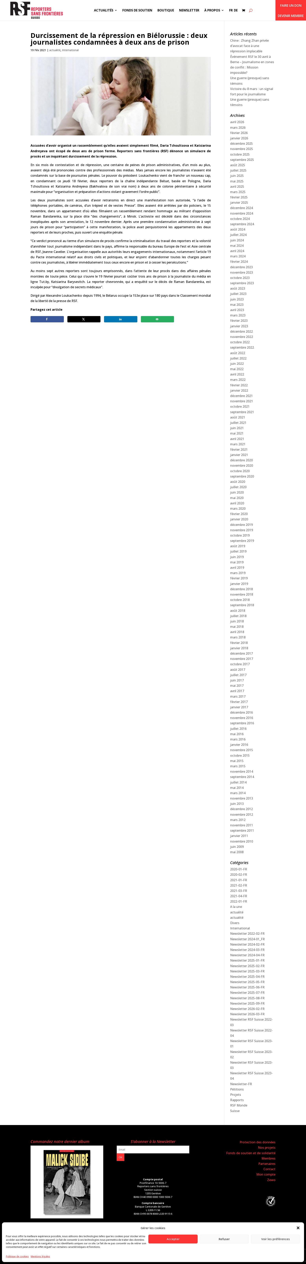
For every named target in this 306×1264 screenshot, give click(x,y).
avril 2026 (237, 122)
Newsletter (189, 10)
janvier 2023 (239, 326)
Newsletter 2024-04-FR (247, 955)
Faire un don (290, 5)
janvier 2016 (239, 744)
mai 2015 (237, 761)
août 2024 (237, 229)
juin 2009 (237, 847)
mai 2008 (237, 852)
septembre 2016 (242, 723)
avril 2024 (237, 251)
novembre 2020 (241, 465)
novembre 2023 (241, 272)
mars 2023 (238, 315)
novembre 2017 (241, 659)
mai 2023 (237, 304)
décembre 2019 (241, 525)
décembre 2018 (241, 589)
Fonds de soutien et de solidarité (250, 1153)
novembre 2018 (241, 594)
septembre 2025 (242, 160)
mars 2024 (238, 256)
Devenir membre (291, 16)
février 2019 (239, 578)
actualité (54, 50)
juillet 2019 (238, 551)
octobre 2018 (240, 600)
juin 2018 (237, 621)
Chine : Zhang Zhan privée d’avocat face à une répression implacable (249, 45)
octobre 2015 (240, 755)
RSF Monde (238, 1105)
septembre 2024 (242, 224)
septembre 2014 (242, 777)
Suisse (235, 1111)
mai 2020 (237, 498)
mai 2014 (237, 787)
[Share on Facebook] (47, 319)
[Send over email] (157, 319)
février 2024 (239, 261)
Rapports (237, 1100)
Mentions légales (40, 1256)
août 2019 (237, 546)
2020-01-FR (238, 869)
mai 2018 (237, 626)
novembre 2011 (241, 825)
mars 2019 (238, 573)
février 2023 (239, 320)
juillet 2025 (238, 170)
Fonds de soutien (137, 10)
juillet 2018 (238, 616)
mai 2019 (237, 562)
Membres (268, 1158)
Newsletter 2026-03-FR (247, 1014)
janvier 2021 (239, 455)
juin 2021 (237, 428)
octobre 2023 (240, 278)
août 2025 (237, 165)
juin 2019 (237, 557)
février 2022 (239, 385)
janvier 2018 (239, 648)
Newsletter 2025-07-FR (247, 992)
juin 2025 (237, 176)
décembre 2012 (241, 809)
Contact (269, 1169)
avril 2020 (237, 503)
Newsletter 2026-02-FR (247, 1009)
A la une (236, 907)
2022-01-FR (238, 901)
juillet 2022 (238, 358)
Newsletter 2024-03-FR (247, 950)
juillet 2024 (238, 235)
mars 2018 (238, 637)
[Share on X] (83, 319)
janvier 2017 (239, 707)
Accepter (173, 1239)
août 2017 (237, 669)
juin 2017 (237, 680)
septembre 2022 (242, 347)
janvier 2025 (239, 202)
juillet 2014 (238, 782)
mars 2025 (238, 192)
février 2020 (239, 514)
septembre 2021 (242, 412)
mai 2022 (237, 369)
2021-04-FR (238, 896)
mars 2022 (238, 379)
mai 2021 (237, 433)
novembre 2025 (241, 149)
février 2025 (239, 197)
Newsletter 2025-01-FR (247, 960)
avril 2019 (237, 567)
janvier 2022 (239, 390)
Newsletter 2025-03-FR (247, 971)
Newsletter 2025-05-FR (247, 982)
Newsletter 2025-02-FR (247, 966)
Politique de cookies (17, 1256)
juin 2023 (237, 299)
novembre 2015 (241, 750)
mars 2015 (238, 766)
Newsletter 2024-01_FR (247, 939)
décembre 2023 (241, 267)
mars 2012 (238, 820)
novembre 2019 (241, 530)
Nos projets (266, 1147)
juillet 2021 (238, 422)
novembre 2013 (241, 798)
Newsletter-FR (241, 1084)
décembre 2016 (241, 712)
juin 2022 (237, 363)
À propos (212, 10)
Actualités (103, 10)
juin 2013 (237, 803)
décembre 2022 (241, 331)
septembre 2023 (242, 283)
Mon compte (265, 1174)
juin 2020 (237, 492)
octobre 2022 (240, 342)
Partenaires (266, 1164)
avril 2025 (237, 186)
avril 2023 (237, 310)
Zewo (271, 1180)
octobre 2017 (240, 664)
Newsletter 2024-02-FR (247, 944)
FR (231, 10)
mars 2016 (238, 739)
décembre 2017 (241, 653)
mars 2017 (238, 696)
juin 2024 (237, 240)
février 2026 (239, 133)
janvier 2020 (239, 519)
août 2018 (237, 610)
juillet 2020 (238, 487)
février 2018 (239, 643)
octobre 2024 (240, 219)
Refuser (224, 1239)
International (70, 50)
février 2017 (239, 702)
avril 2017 (237, 691)
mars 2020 (238, 508)
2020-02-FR (238, 874)
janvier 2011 (239, 836)
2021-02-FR (238, 885)
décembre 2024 (241, 208)
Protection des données (257, 1142)
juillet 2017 (238, 675)
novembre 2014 (241, 771)
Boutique (165, 10)
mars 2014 (238, 793)
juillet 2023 (238, 294)
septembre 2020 (242, 476)
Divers (234, 923)
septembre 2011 (242, 830)
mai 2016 (237, 734)
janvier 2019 (239, 584)
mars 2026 (238, 127)
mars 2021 (238, 444)
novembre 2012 (241, 814)
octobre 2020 (240, 471)
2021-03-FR (238, 891)
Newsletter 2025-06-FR (247, 987)
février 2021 (239, 449)
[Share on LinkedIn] (120, 319)
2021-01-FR (238, 880)
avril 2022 (237, 374)
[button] (298, 1228)
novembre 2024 (241, 213)
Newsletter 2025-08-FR (247, 998)
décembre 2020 (241, 460)
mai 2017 (237, 685)
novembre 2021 (241, 401)
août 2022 (237, 353)
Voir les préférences (275, 1239)
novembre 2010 (241, 841)
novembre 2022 (241, 337)
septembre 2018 (242, 605)
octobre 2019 (240, 535)
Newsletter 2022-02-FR (247, 933)
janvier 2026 (239, 138)
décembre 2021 (241, 396)
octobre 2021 (240, 406)
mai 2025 (237, 181)
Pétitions (237, 1089)
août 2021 (237, 417)
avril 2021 (237, 439)
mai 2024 (237, 245)
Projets (235, 1094)
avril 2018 (237, 632)
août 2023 (237, 288)
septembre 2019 (242, 541)
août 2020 (237, 482)
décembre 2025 (241, 143)
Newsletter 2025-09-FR (247, 1003)
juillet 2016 (238, 728)
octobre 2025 (240, 154)
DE (236, 10)
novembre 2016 (241, 718)
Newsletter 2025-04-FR (247, 976)
